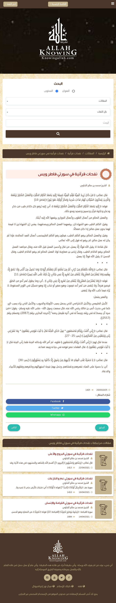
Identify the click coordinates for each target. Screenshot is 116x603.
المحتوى (48, 91)
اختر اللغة (10, 4)
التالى (13, 427)
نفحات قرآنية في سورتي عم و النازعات (70, 478)
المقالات (89, 153)
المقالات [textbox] (103, 101)
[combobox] (58, 101)
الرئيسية (104, 153)
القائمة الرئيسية (58, 4)
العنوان (66, 91)
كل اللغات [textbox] (102, 112)
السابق (102, 427)
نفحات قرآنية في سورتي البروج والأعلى (70, 453)
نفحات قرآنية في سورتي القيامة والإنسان (68, 503)
